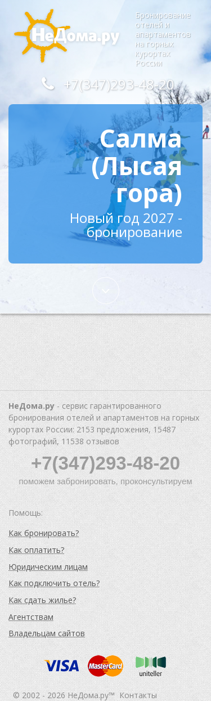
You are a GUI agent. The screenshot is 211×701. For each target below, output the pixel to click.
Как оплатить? (36, 549)
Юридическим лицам (48, 566)
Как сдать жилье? (42, 600)
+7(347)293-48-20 (105, 84)
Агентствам (30, 616)
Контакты (138, 695)
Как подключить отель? (54, 583)
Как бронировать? (43, 533)
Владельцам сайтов (46, 633)
